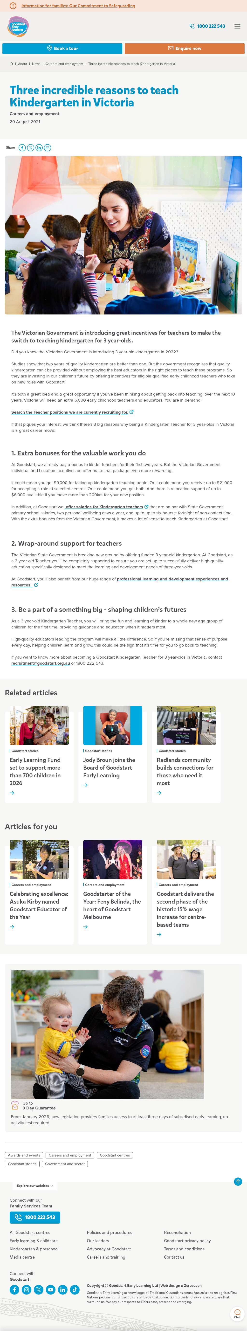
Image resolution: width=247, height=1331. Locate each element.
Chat (237, 1314)
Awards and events (24, 1155)
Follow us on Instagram (26, 1289)
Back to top (238, 1181)
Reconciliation (177, 1232)
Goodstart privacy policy (187, 1241)
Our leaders (98, 1241)
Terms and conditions (184, 1249)
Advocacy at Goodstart (109, 1249)
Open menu (237, 26)
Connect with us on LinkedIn (62, 1289)
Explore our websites (35, 1186)
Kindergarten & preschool (34, 1249)
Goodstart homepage (18, 26)
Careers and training (106, 1257)
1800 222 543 (207, 26)
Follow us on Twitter (38, 1289)
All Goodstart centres (30, 1232)
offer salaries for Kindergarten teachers (104, 507)
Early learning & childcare (34, 1241)
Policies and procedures (109, 1232)
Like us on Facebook (14, 1289)
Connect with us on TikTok (74, 1289)
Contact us (174, 1257)
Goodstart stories (22, 1164)
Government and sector (65, 1164)
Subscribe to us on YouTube (50, 1289)
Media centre (22, 1257)
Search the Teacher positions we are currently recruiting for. (69, 412)
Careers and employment (70, 1155)
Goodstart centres (115, 1155)
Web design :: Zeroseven (181, 1285)
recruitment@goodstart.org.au (40, 663)
